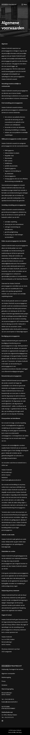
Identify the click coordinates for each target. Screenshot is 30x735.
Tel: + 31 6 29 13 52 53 (8, 717)
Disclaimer (4, 685)
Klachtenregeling (6, 677)
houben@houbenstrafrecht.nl (9, 702)
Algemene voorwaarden (8, 673)
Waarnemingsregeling (7, 689)
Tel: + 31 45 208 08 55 (8, 699)
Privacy (4, 681)
